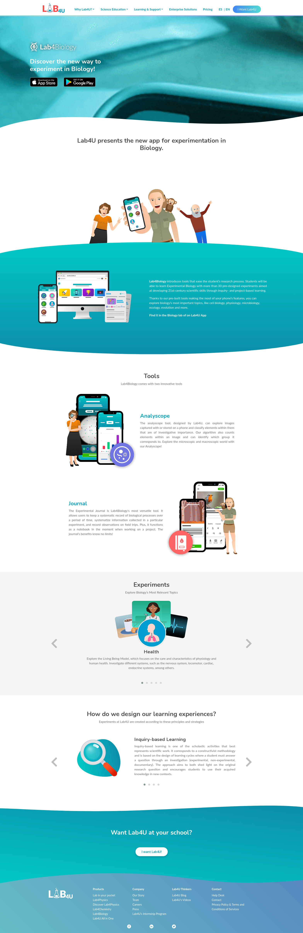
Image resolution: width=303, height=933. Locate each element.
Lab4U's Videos (181, 900)
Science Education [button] (112, 9)
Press (136, 909)
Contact (216, 900)
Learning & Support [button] (147, 9)
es (221, 9)
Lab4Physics (100, 900)
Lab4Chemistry (102, 909)
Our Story (138, 895)
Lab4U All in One (103, 918)
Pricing (208, 9)
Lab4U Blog (179, 895)
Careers (137, 904)
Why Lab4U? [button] (83, 9)
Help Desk (218, 895)
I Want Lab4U (246, 9)
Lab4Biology (100, 913)
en (228, 9)
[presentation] (54, 643)
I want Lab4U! (152, 852)
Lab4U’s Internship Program (149, 913)
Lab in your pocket (104, 895)
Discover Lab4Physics (106, 904)
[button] (142, 683)
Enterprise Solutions (183, 9)
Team (136, 900)
